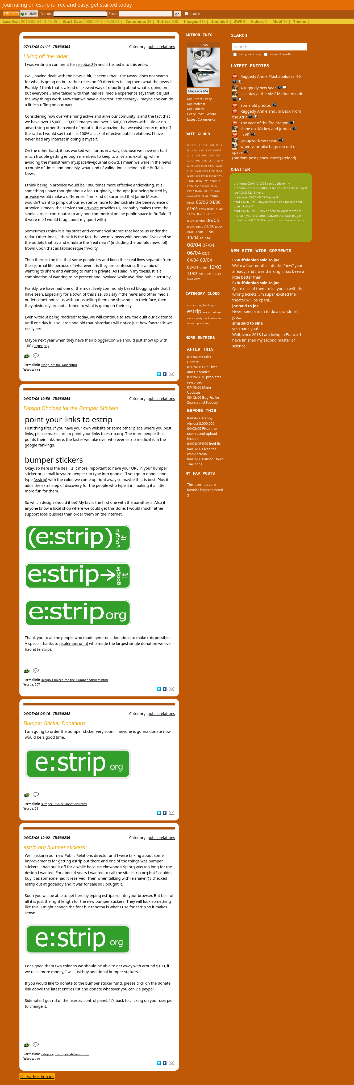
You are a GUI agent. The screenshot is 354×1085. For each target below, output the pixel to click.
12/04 (200, 232)
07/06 (214, 196)
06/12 (197, 150)
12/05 (220, 209)
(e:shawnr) (139, 878)
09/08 (205, 170)
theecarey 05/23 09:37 (249, 197)
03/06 (192, 208)
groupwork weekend (257, 140)
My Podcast (196, 103)
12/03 (215, 267)
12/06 (217, 191)
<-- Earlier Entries (37, 1076)
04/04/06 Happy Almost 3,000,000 (200, 421)
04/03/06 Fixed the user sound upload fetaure (202, 433)
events (206, 312)
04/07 (213, 186)
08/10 (212, 160)
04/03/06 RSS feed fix (204, 443)
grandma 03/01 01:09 (249, 183)
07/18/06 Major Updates (199, 390)
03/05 (209, 226)
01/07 (208, 191)
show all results (280, 54)
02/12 (218, 150)
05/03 (197, 279)
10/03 (202, 274)
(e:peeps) (40, 345)
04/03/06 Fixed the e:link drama (201, 451)
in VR (243, 134)
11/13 (211, 145)
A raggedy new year (259, 87)
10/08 (198, 171)
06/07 (198, 186)
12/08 (218, 166)
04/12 (211, 150)
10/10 (204, 160)
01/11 (218, 155)
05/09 (204, 165)
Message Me (198, 91)
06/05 (212, 220)
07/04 (208, 245)
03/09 (211, 165)
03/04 (206, 260)
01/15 (197, 145)
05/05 (191, 227)
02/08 (204, 176)
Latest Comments (201, 119)
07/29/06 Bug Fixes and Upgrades (202, 369)
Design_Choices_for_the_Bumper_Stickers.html (74, 680)
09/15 (190, 145)
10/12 (190, 150)
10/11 (197, 155)
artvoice (32, 196)
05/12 (204, 150)
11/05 (191, 214)
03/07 (190, 191)
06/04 (194, 252)
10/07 (199, 181)
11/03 (192, 273)
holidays (216, 312)
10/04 (192, 238)
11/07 (190, 181)
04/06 (214, 202)
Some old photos (254, 105)
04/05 (199, 227)
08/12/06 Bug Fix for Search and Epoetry (203, 400)
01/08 (212, 176)
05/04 (207, 253)
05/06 (202, 202)
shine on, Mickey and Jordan (264, 128)
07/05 (200, 221)
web (207, 323)
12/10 (190, 160)
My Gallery (195, 109)
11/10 (197, 160)
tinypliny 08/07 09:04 (248, 220)
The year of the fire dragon (263, 122)
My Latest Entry (199, 98)
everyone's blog (250, 54)
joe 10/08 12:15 (245, 192)
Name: (73, 13)
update (200, 323)
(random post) (245, 157)
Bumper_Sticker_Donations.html (64, 804)
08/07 (216, 181)
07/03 (218, 274)
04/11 (211, 155)
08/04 (194, 244)
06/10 (220, 160)
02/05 (219, 227)
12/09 (197, 165)
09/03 (210, 274)
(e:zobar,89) (86, 64)
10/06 (190, 196)
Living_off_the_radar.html (59, 365)
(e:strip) (40, 479)
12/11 (190, 155)
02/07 (198, 191)
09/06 (197, 196)
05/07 (205, 186)
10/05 (200, 213)
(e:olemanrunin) (73, 643)
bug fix (202, 305)
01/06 (210, 209)
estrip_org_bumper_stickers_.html (65, 1054)
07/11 (204, 155)
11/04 (209, 231)
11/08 (190, 171)
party (199, 318)
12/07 (220, 176)
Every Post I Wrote (201, 114)
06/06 (190, 203)
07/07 (190, 186)
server (190, 323)
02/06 (202, 209)
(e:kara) (41, 855)
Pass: (140, 13)
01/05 (190, 232)
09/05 (211, 214)
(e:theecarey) (126, 98)
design (211, 305)
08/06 (205, 196)
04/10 (190, 165)
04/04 (192, 260)
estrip (194, 311)
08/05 (191, 221)
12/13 (204, 145)
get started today (111, 4)
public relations (161, 46)
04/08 (190, 176)
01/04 (203, 268)
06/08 (219, 170)
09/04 (205, 237)
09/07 (207, 181)
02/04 (192, 267)
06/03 (190, 279)
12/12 (218, 145)
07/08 (212, 170)
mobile (29, 13)
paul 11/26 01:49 (245, 202)
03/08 (197, 176)
